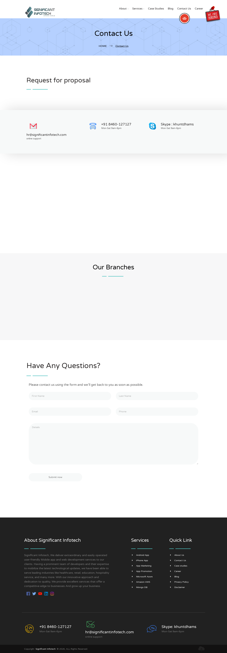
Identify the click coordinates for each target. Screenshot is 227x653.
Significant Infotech (46, 649)
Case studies (156, 8)
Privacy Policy (179, 582)
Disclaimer (177, 587)
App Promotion (141, 571)
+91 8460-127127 (116, 124)
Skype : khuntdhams (177, 124)
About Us (176, 555)
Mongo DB (139, 587)
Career (199, 8)
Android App (140, 555)
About (123, 8)
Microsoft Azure (142, 576)
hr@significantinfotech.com (46, 135)
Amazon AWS (140, 582)
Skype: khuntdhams (179, 627)
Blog (170, 8)
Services (138, 8)
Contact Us (184, 8)
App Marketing (141, 565)
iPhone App (139, 560)
